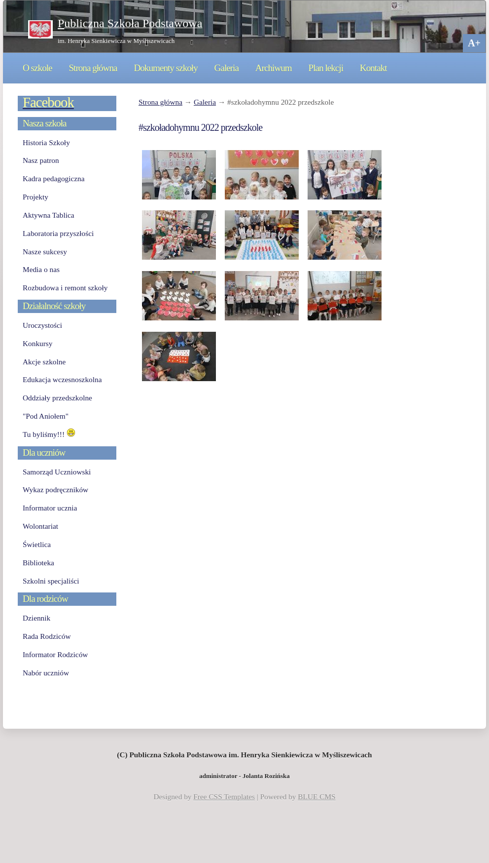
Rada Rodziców (46, 636)
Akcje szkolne (44, 361)
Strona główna (93, 68)
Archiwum (273, 68)
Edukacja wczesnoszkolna (62, 379)
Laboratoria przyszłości (58, 233)
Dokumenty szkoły (165, 68)
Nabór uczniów (46, 672)
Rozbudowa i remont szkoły (65, 287)
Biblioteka (38, 562)
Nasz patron (41, 160)
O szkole (37, 68)
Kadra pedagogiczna (54, 178)
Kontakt (373, 68)
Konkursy (37, 343)
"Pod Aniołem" (46, 416)
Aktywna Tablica (48, 215)
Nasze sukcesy (45, 251)
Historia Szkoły (46, 142)
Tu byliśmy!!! (49, 434)
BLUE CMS (316, 796)
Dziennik (36, 618)
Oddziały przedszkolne (57, 397)
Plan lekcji (326, 68)
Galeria (226, 68)
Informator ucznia (50, 508)
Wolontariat (40, 526)
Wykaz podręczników (55, 489)
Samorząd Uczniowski (57, 472)
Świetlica (37, 544)
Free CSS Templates (224, 796)
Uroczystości (42, 325)
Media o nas (41, 269)
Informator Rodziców (55, 654)
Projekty (35, 197)
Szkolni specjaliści (51, 581)
